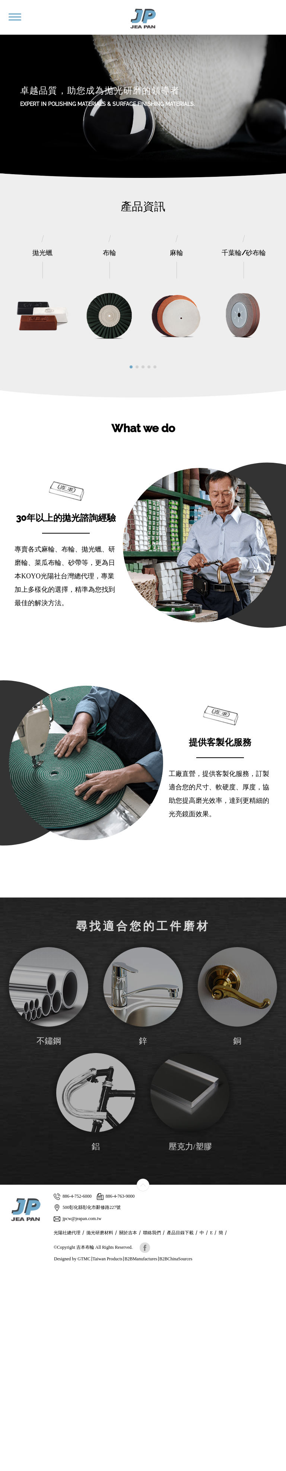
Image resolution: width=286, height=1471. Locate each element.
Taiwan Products (108, 1258)
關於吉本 (128, 1232)
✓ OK (173, 1467)
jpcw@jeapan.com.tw (77, 1219)
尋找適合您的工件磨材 (143, 926)
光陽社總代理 (67, 1232)
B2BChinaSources (176, 1258)
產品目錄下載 (180, 1232)
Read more (14, 1348)
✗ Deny (8, 1296)
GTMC (83, 1258)
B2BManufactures (140, 1258)
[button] (131, 366)
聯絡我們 (152, 1232)
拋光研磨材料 (99, 1232)
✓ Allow (9, 1288)
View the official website (55, 1348)
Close (6, 1273)
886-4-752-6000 (73, 1196)
